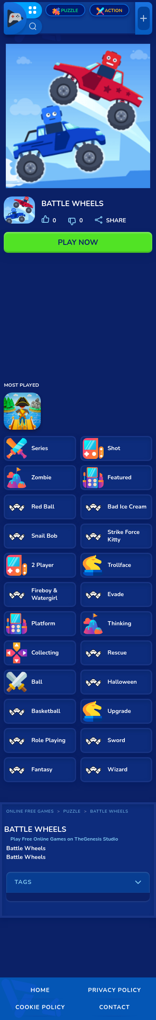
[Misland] (22, 411)
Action (109, 11)
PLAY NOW (78, 242)
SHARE (110, 220)
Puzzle (65, 11)
